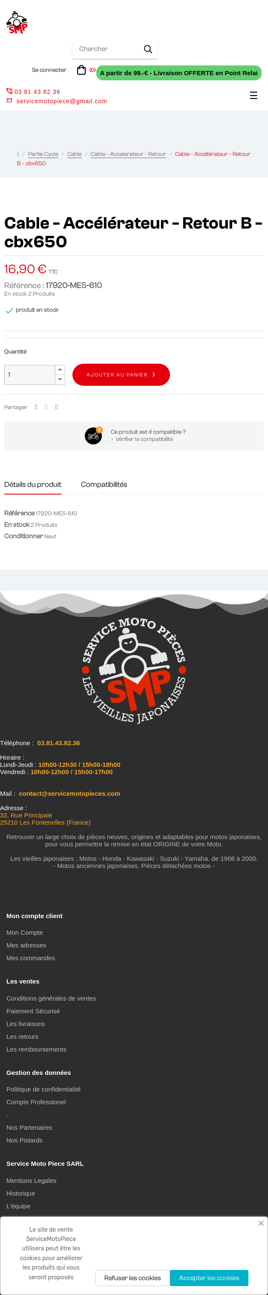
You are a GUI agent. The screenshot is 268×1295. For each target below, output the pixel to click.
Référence (19, 513)
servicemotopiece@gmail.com (62, 101)
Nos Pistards (24, 1140)
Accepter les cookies (209, 1278)
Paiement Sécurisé (33, 1011)
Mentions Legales (31, 1180)
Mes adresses (26, 945)
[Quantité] (29, 375)
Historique (20, 1193)
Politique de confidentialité (43, 1089)
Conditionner (23, 536)
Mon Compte (24, 932)
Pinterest (56, 407)
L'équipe (18, 1206)
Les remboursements (36, 1049)
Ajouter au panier (117, 375)
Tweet (46, 407)
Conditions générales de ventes (51, 998)
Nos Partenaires (29, 1127)
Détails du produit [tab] (32, 484)
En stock (15, 294)
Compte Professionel (36, 1102)
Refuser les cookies (132, 1278)
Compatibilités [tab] (104, 484)
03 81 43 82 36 (33, 91)
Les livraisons (25, 1023)
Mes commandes (30, 957)
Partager (36, 407)
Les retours (22, 1036)
